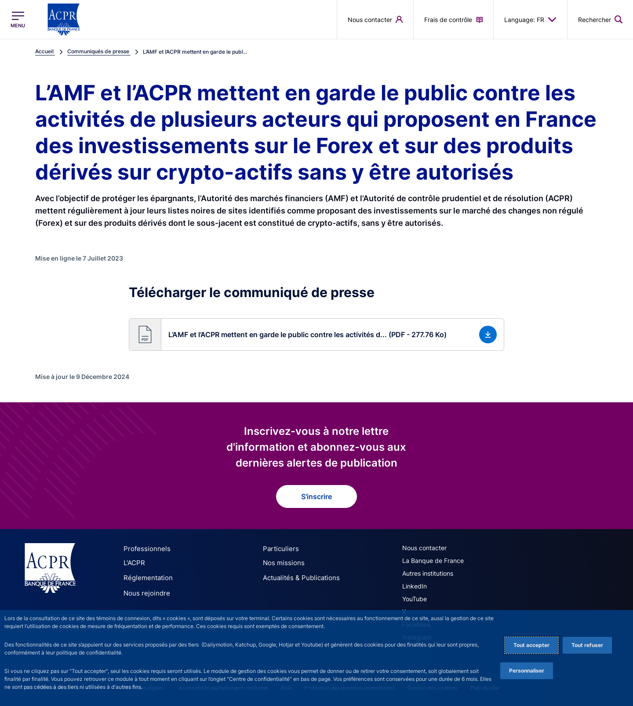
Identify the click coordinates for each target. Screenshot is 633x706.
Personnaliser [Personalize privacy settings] (526, 670)
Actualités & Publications (298, 576)
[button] (316, 334)
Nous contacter (424, 548)
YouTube (414, 599)
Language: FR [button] (530, 19)
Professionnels (144, 548)
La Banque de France (433, 560)
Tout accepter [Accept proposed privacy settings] (531, 645)
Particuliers (279, 548)
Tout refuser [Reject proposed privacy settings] (587, 645)
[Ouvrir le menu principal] (18, 19)
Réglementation (146, 576)
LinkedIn (414, 586)
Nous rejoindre (144, 589)
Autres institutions (427, 573)
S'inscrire (316, 496)
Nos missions (281, 562)
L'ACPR (134, 562)
